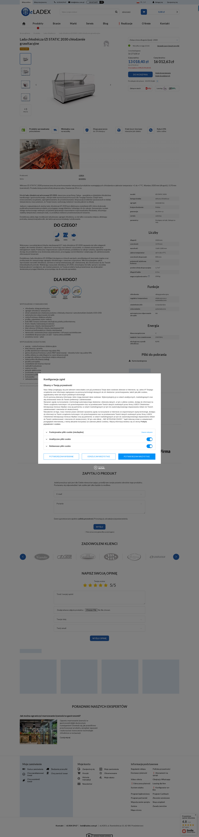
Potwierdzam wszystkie (137, 456)
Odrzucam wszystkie (98, 456)
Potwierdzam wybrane (61, 456)
